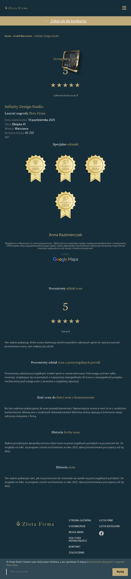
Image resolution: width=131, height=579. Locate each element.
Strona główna (80, 520)
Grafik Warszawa (22, 36)
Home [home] (8, 36)
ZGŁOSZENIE (76, 552)
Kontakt (75, 547)
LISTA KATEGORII (109, 526)
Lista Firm (106, 520)
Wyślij (120, 571)
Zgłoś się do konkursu (65, 21)
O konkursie (77, 526)
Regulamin (76, 532)
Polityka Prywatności (78, 539)
